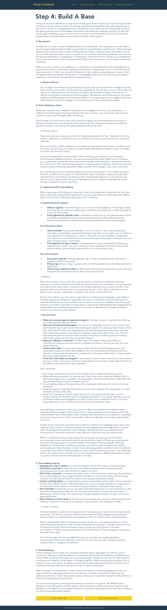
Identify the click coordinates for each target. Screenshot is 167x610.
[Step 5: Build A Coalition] (108, 598)
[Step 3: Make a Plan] (59, 598)
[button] (124, 4)
